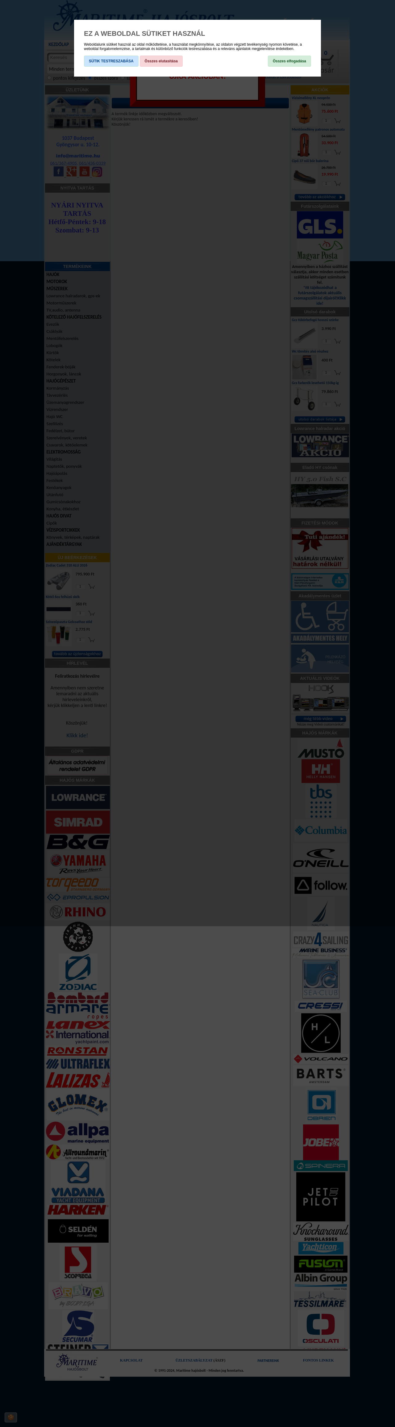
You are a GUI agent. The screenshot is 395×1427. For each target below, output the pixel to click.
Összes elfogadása (289, 61)
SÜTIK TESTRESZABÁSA (111, 61)
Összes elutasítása (161, 61)
